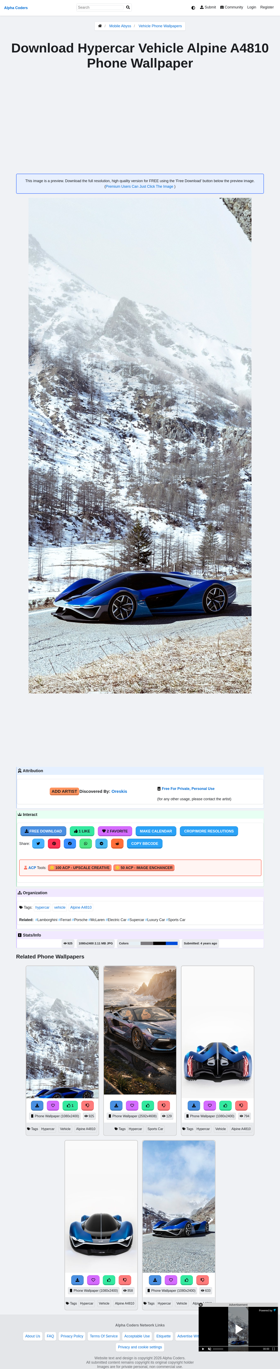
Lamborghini (46, 920)
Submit (208, 7)
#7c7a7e (147, 943)
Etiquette (163, 1336)
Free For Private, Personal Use (188, 789)
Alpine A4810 (81, 907)
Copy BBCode (144, 844)
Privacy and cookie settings (140, 1347)
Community (231, 7)
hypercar (42, 907)
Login (251, 7)
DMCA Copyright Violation (234, 1336)
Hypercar (48, 1129)
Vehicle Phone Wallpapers (160, 26)
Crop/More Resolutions (209, 831)
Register (267, 7)
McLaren (97, 920)
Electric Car (117, 920)
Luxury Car (155, 920)
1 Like (82, 831)
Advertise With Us (191, 1336)
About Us (32, 1336)
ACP (32, 868)
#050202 (159, 943)
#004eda (172, 943)
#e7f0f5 (135, 943)
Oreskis (119, 791)
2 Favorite (115, 831)
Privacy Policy (72, 1336)
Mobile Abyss (120, 26)
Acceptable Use (137, 1336)
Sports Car (175, 920)
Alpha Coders (16, 8)
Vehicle (65, 1129)
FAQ (50, 1336)
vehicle (59, 907)
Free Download (43, 831)
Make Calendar (156, 831)
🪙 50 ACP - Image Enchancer (144, 868)
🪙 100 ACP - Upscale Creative (80, 868)
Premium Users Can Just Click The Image (140, 186)
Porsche (80, 920)
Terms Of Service (104, 1336)
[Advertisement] (140, 730)
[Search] (128, 7)
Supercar (136, 920)
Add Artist (64, 791)
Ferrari (65, 920)
